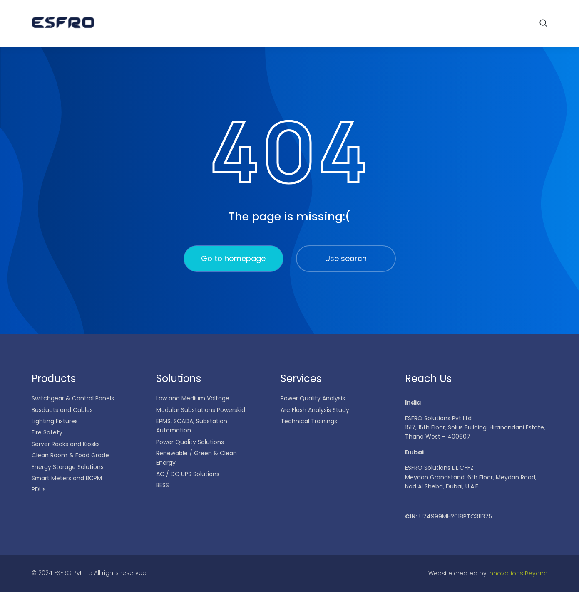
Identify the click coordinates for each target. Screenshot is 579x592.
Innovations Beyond (518, 573)
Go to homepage (233, 258)
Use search (346, 258)
